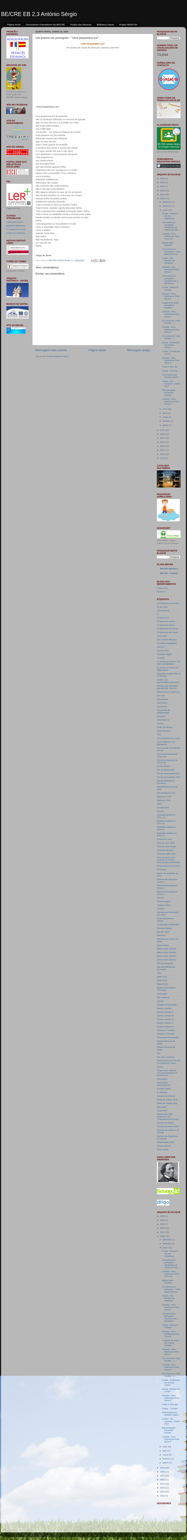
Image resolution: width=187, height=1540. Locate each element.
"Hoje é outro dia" (170, 367)
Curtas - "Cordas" (170, 371)
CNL (159, 734)
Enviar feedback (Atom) (58, 356)
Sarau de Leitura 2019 (167, 1100)
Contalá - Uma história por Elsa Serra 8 (170, 296)
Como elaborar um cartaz (168, 738)
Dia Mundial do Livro (166, 793)
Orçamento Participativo (168, 1037)
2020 (162, 198)
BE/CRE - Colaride (169, 573)
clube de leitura (164, 731)
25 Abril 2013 (163, 618)
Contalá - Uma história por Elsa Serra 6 (170, 329)
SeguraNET (162, 1110)
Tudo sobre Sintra (14, 222)
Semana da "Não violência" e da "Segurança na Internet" (168, 1116)
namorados (162, 994)
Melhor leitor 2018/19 (166, 949)
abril (165, 413)
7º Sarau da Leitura (166, 625)
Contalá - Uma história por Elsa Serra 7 (170, 314)
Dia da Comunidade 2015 (168, 777)
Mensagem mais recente (51, 350)
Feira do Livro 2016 (166, 843)
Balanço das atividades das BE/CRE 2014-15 (167, 687)
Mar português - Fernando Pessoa (169, 392)
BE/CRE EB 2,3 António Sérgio (39, 14)
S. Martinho (162, 1092)
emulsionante (163, 807)
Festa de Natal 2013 (166, 854)
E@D (159, 804)
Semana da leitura (165, 1123)
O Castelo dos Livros (16, 229)
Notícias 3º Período (166, 1034)
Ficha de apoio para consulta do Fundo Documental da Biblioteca (168, 859)
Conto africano (163, 766)
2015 (162, 446)
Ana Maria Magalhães (167, 643)
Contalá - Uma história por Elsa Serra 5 (170, 360)
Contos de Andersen (15, 233)
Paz (158, 1053)
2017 (162, 438)
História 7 (161, 592)
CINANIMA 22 (163, 720)
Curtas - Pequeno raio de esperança (170, 216)
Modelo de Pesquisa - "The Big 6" (167, 989)
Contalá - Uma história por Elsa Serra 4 (170, 401)
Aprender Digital (164, 654)
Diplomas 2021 (164, 800)
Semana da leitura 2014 (168, 1126)
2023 (162, 186)
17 (158, 614)
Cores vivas (162, 588)
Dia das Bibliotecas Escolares (165, 782)
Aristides (161, 658)
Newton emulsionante (167, 1005)
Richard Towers (164, 1089)
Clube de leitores (164, 727)
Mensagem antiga (138, 350)
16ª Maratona (163, 610)
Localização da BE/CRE (168, 924)
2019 (162, 430)
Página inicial (13, 24)
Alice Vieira (162, 636)
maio (165, 409)
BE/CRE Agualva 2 (169, 568)
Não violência (163, 997)
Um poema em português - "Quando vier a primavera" (170, 279)
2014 (162, 450)
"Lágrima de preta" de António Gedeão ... (170, 305)
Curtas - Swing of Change (170, 288)
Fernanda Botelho (165, 850)
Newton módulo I (164, 1008)
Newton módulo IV (165, 1019)
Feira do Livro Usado (166, 846)
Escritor (160, 811)
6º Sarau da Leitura (166, 621)
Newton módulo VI (165, 1027)
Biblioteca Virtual (105, 24)
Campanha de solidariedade (163, 711)
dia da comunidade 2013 (168, 773)
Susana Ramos (164, 1146)
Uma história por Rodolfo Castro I (170, 376)
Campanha (162, 706)
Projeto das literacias (81, 24)
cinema (160, 723)
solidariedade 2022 (165, 1142)
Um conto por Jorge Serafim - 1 (171, 337)
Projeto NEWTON (128, 24)
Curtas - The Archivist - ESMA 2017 (171, 383)
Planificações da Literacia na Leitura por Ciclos (168, 1061)
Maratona (161, 935)
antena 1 (161, 647)
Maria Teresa (163, 945)
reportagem (162, 1079)
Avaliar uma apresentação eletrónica (168, 681)
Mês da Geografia (165, 963)
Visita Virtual (162, 1149)
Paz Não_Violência (165, 1057)
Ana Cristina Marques (167, 639)
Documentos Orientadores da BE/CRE (45, 24)
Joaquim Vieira (163, 905)
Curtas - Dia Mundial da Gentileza (168, 260)
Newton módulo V (165, 1023)
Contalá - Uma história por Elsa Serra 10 (170, 236)
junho (165, 210)
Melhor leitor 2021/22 (166, 960)
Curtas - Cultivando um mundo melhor (171, 345)
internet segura (164, 901)
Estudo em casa (164, 839)
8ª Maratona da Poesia (167, 629)
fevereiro (167, 421)
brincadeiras (162, 699)
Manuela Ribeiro (164, 928)
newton (160, 1001)
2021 (162, 194)
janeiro (166, 425)
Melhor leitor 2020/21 (166, 956)
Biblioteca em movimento (168, 692)
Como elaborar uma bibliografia (166, 743)
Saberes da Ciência (166, 1096)
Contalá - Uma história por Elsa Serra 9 (170, 269)
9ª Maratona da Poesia (167, 632)
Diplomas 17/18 (164, 796)
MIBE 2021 (162, 977)
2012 (162, 458)
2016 (162, 442)
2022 (162, 190)
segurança (162, 1107)
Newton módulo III (165, 1016)
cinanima (161, 716)
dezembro (167, 202)
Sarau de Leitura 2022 (167, 1103)
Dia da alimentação (166, 770)
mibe (159, 973)
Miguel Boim (162, 984)
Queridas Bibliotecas (15, 226)
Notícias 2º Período (166, 1030)
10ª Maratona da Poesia (168, 603)
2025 (162, 178)
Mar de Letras (163, 932)
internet (160, 898)
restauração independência (163, 1083)
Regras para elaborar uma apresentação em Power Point (167, 1072)
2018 (162, 434)
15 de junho (162, 607)
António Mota (163, 650)
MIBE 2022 (162, 980)
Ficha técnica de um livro (168, 866)
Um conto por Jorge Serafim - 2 (171, 321)
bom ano (161, 695)
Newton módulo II (165, 1012)
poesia (160, 1067)
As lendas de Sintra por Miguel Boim (167, 668)
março (166, 417)
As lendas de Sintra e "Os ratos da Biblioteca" (168, 662)
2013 (162, 454)
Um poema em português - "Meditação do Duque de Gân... (171, 226)
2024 (162, 182)
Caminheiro (162, 703)
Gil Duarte (161, 870)
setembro (167, 206)
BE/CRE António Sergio (60, 260)
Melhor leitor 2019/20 (167, 244)
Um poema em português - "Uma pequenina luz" (171, 251)
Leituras (160, 908)
